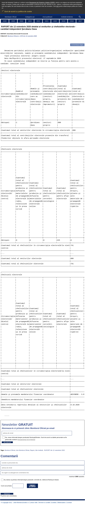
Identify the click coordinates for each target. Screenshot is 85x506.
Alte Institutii (39, 450)
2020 (55, 21)
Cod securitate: (6, 486)
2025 (13, 21)
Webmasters (62, 502)
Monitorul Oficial (10, 450)
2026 (4, 21)
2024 (21, 21)
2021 (46, 21)
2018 (72, 21)
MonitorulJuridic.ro (23, 502)
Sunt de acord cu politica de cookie (17, 10)
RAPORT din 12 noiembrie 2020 (54, 450)
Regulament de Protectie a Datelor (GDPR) (42, 2)
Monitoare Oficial (10, 17)
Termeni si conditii (44, 502)
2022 (38, 21)
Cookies (53, 502)
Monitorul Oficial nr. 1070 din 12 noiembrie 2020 (22, 36)
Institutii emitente (67, 17)
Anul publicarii (47, 17)
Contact (69, 502)
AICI (57, 6)
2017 (80, 21)
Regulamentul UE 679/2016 (26, 439)
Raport (32, 450)
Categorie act (29, 17)
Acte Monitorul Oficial (22, 450)
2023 (30, 21)
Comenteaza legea (77, 45)
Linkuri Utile (33, 502)
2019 (63, 21)
